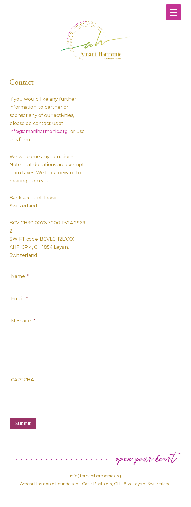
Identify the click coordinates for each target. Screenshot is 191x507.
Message (23, 320)
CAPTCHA (22, 380)
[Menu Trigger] (173, 12)
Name (20, 276)
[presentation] (55, 397)
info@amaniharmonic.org (39, 131)
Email (19, 298)
